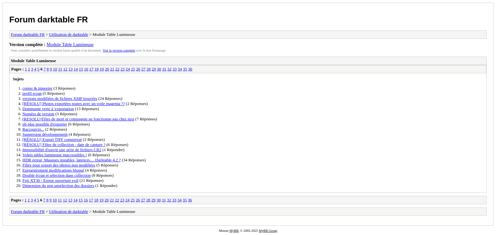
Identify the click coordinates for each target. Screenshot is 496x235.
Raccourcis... (33, 129)
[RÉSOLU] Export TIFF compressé (52, 139)
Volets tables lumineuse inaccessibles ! (54, 154)
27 (143, 69)
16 (86, 69)
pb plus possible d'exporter (44, 124)
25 (133, 69)
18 (96, 69)
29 (154, 69)
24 (128, 69)
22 (117, 69)
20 (107, 69)
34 (180, 69)
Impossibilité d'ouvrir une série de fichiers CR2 (61, 149)
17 (91, 69)
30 (159, 69)
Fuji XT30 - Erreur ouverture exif (50, 180)
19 (102, 69)
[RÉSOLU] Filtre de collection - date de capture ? (63, 144)
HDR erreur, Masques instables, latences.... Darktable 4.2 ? (71, 160)
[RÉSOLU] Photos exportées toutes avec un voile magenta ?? (73, 103)
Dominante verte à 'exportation (48, 108)
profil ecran (32, 93)
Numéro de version (38, 113)
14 (76, 69)
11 (60, 69)
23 (122, 69)
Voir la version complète (119, 50)
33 (175, 69)
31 (164, 69)
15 (81, 69)
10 (55, 69)
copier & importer (37, 88)
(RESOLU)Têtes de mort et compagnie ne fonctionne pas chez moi (78, 119)
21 (112, 69)
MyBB (234, 230)
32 (169, 69)
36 (190, 69)
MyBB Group (268, 230)
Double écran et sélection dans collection (56, 175)
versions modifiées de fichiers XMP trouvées (59, 98)
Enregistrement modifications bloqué (53, 170)
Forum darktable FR (48, 19)
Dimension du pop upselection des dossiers (58, 185)
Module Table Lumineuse (70, 44)
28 (148, 69)
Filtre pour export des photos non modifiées (58, 165)
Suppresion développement (45, 134)
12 (65, 69)
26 (138, 69)
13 (71, 69)
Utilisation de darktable (68, 34)
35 (185, 69)
